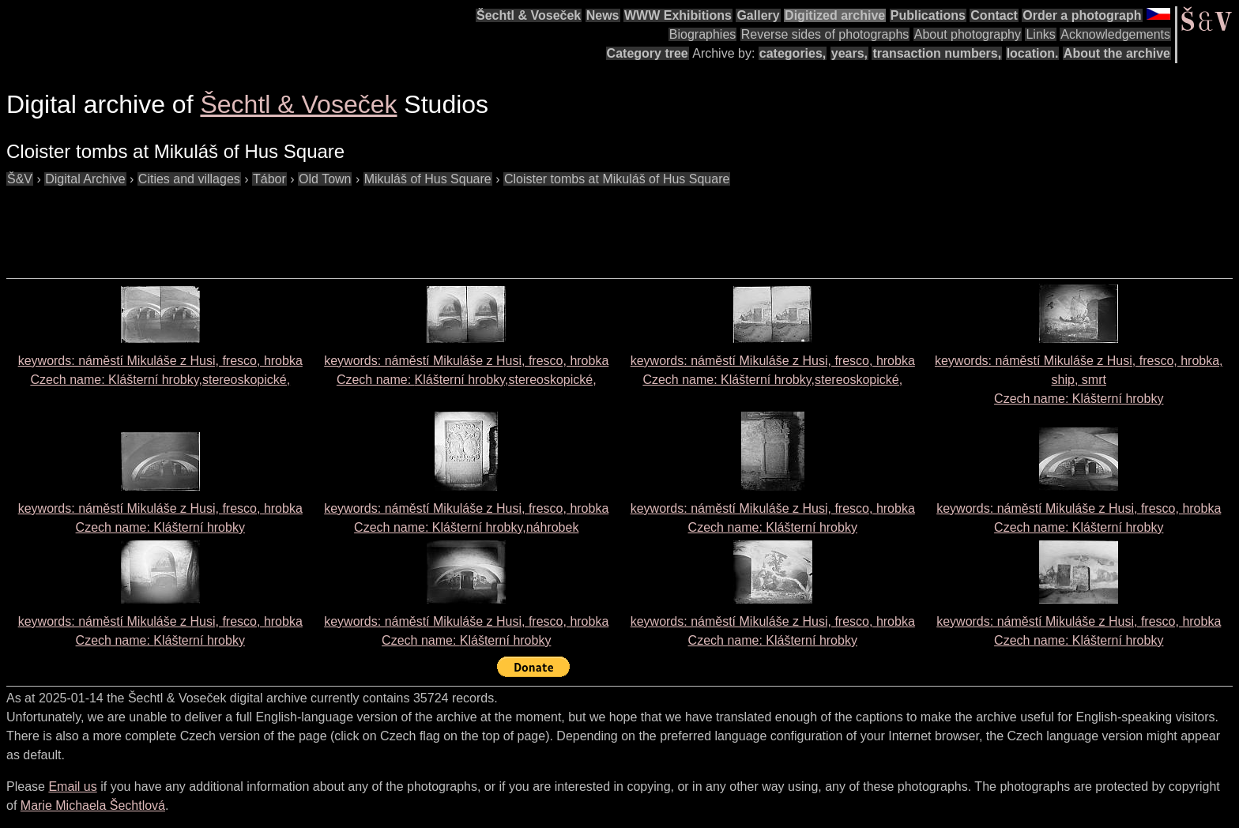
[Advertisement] (294, 224)
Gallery (757, 15)
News (603, 15)
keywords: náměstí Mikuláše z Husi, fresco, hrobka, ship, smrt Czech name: (1079, 379)
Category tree (647, 53)
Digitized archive (835, 15)
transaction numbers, (936, 53)
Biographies (702, 34)
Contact (994, 15)
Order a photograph (1081, 15)
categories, (792, 53)
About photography (967, 34)
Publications (928, 15)
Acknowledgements (1115, 34)
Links (1040, 34)
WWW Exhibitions (678, 15)
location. (1033, 53)
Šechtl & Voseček (528, 15)
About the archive (1117, 53)
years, (849, 53)
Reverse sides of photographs (825, 34)
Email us (72, 786)
